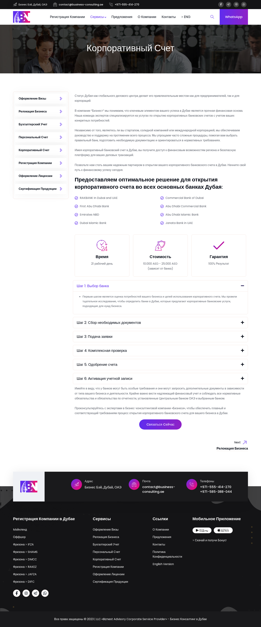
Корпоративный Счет (34, 150)
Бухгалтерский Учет (33, 124)
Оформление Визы (32, 98)
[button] (160, 285)
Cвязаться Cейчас (160, 424)
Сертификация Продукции (38, 189)
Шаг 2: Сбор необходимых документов (109, 322)
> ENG (185, 17)
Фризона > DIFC (23, 582)
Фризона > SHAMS (25, 552)
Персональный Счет (33, 137)
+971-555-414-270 (127, 4)
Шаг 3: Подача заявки (94, 336)
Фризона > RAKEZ (25, 567)
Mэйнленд (20, 529)
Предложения (121, 17)
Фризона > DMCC (25, 559)
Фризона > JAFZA (25, 574)
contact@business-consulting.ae (81, 4)
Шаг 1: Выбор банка (93, 285)
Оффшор (19, 537)
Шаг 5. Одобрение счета (97, 364)
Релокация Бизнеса (33, 111)
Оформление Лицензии (35, 176)
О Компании (147, 17)
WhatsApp (234, 17)
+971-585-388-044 (216, 491)
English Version (163, 564)
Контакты (169, 17)
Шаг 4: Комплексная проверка (102, 350)
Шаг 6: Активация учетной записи (104, 378)
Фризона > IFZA (23, 544)
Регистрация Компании (67, 17)
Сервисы (97, 17)
